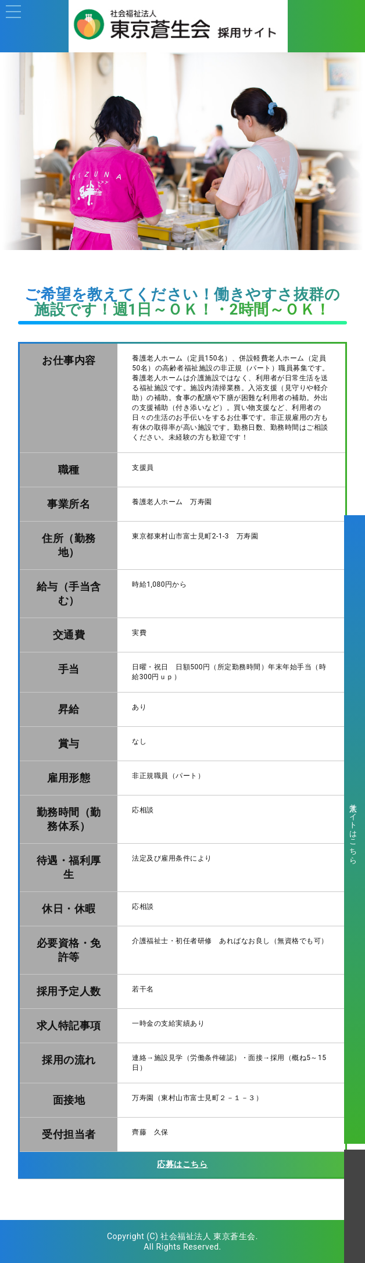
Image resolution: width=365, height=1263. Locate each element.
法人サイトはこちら (353, 829)
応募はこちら (182, 1164)
